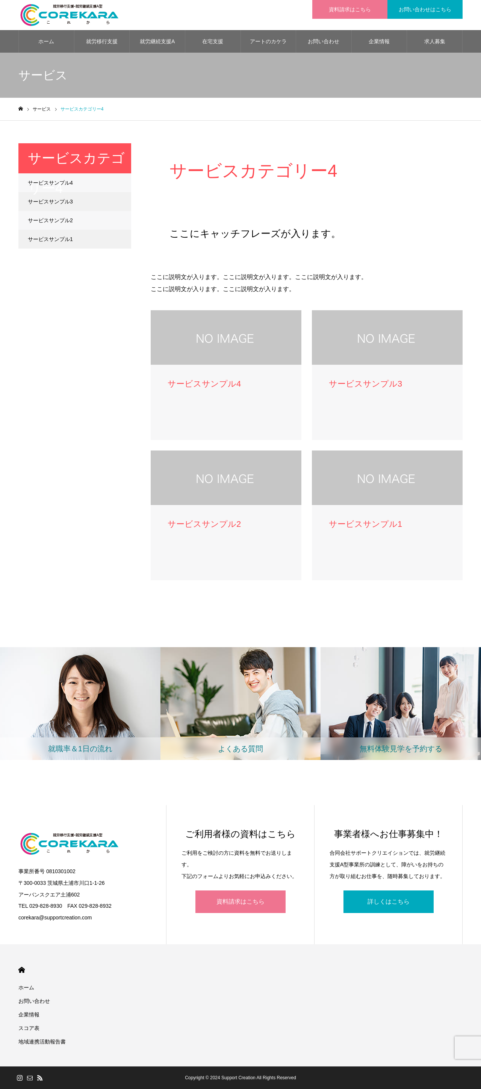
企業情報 (379, 41)
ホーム (46, 41)
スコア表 (28, 1028)
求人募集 (434, 41)
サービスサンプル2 (50, 220)
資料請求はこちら (240, 901)
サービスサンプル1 (50, 239)
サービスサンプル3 (50, 202)
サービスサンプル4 (50, 183)
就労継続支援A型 (157, 45)
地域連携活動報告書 (42, 1042)
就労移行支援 (102, 41)
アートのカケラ (268, 41)
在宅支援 (212, 41)
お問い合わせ (323, 41)
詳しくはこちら (389, 901)
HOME (21, 970)
